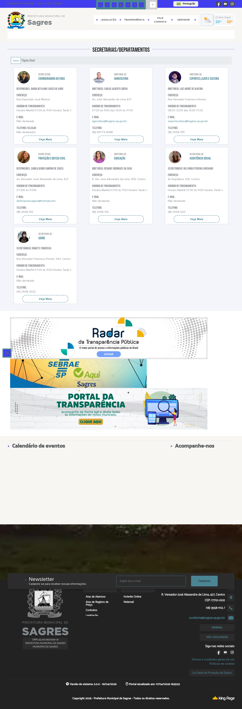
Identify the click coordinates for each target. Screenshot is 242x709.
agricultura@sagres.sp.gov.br (109, 121)
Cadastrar (204, 581)
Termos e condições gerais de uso (213, 659)
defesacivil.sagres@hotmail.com (36, 201)
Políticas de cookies (222, 663)
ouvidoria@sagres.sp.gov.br (207, 618)
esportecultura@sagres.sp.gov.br (188, 121)
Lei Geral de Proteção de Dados (212, 672)
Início (16, 60)
